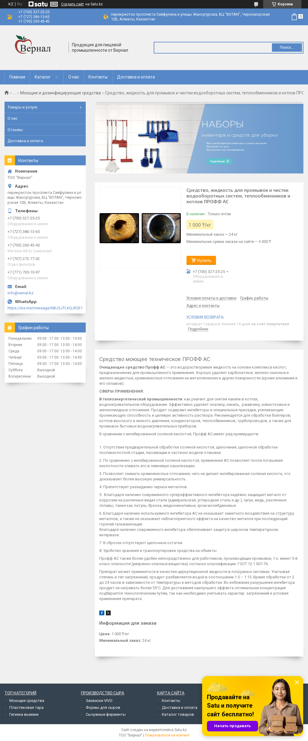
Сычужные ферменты (106, 714)
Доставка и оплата (136, 77)
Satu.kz (180, 730)
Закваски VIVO (99, 700)
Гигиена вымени (23, 714)
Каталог (43, 77)
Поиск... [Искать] (287, 47)
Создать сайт (72, 4)
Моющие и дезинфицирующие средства (60, 92)
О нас (73, 77)
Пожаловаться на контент (167, 735)
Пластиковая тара (26, 707)
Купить (204, 260)
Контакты (98, 77)
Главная (17, 77)
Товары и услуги (22, 107)
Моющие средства (26, 700)
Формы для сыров (103, 707)
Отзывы (15, 129)
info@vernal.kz (20, 293)
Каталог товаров (178, 714)
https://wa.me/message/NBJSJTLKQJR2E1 (45, 308)
